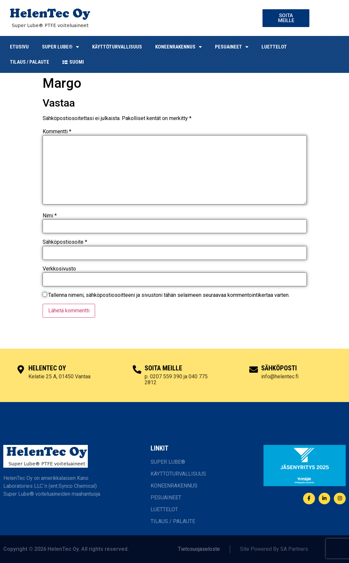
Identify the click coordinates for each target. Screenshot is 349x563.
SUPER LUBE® (60, 47)
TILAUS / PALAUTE (29, 62)
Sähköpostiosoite (65, 242)
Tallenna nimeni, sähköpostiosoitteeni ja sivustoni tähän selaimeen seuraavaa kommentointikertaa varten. (169, 295)
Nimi (50, 215)
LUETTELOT (274, 47)
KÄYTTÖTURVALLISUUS (117, 47)
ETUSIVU (19, 47)
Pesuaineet (231, 47)
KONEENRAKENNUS (178, 47)
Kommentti (57, 131)
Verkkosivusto (59, 268)
